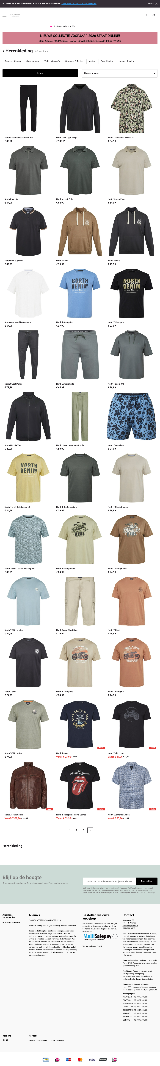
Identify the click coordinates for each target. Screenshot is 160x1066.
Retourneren (42, 1040)
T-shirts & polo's (52, 61)
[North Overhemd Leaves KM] (131, 114)
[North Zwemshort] (131, 421)
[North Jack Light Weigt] (80, 114)
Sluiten (152, 4)
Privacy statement (11, 922)
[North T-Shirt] (131, 606)
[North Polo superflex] (28, 237)
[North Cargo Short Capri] (80, 606)
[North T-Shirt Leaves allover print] (28, 544)
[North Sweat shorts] (80, 360)
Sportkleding (107, 61)
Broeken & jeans (13, 61)
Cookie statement (57, 1040)
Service (32, 1040)
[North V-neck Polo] (80, 175)
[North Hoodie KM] (131, 360)
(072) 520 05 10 (129, 928)
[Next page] (90, 830)
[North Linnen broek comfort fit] (80, 421)
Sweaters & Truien (74, 61)
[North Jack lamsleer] (28, 791)
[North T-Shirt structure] (80, 483)
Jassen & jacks (126, 61)
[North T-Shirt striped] (28, 729)
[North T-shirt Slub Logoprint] (28, 483)
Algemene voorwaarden (9, 916)
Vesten (92, 61)
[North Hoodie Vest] (28, 421)
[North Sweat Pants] (28, 360)
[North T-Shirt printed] (80, 544)
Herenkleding (18, 51)
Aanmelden (146, 881)
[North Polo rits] (28, 175)
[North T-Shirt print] (80, 298)
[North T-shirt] (80, 729)
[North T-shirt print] (131, 729)
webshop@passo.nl (130, 925)
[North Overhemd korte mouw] (28, 298)
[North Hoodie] (80, 237)
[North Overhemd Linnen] (131, 791)
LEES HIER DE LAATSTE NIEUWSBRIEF (78, 4)
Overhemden (32, 61)
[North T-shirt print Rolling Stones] (80, 791)
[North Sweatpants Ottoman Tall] (28, 114)
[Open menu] (4, 15)
